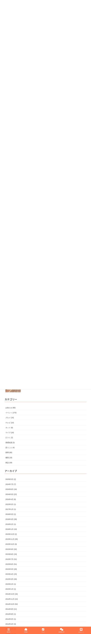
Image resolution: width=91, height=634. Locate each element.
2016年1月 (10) (11, 529)
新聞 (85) (8, 452)
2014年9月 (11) (11, 609)
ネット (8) (9, 428)
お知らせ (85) (10, 408)
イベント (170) (10, 413)
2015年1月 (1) (10, 589)
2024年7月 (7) (10, 484)
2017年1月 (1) (10, 509)
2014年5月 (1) (10, 619)
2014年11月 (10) (11, 599)
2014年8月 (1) (10, 614)
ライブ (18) (9, 433)
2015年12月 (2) (11, 534)
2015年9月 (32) (11, 549)
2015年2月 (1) (10, 584)
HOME (26, 630)
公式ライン (81, 630)
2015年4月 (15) (11, 574)
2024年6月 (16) (11, 489)
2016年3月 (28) (11, 519)
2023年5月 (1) (10, 504)
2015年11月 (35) (11, 539)
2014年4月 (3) (10, 624)
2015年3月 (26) (11, 579)
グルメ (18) (9, 418)
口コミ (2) (9, 438)
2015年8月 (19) (11, 554)
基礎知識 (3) (10, 442)
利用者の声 (61, 630)
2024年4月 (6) (10, 499)
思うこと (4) (10, 447)
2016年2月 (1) (10, 524)
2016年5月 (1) (10, 514)
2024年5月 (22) (11, 494)
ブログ (43, 630)
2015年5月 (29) (11, 569)
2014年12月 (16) (11, 594)
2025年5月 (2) (10, 479)
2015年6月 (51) (11, 564)
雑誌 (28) (8, 463)
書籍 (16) (8, 458)
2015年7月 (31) (11, 559)
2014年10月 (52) (11, 604)
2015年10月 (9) (11, 544)
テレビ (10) (9, 423)
